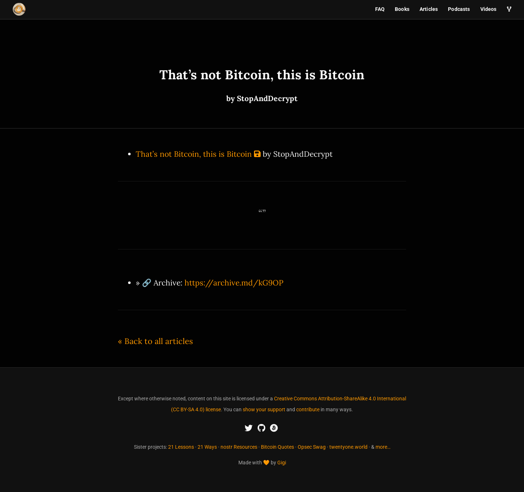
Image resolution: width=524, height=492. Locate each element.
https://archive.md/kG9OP (233, 283)
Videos (488, 9)
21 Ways (207, 447)
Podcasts (459, 9)
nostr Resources (239, 447)
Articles (429, 9)
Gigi (281, 462)
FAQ (380, 9)
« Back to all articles (155, 341)
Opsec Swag (312, 447)
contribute (307, 409)
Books (402, 9)
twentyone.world (348, 447)
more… (383, 447)
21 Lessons (181, 447)
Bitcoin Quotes (277, 447)
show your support (264, 409)
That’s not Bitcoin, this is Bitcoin (194, 154)
